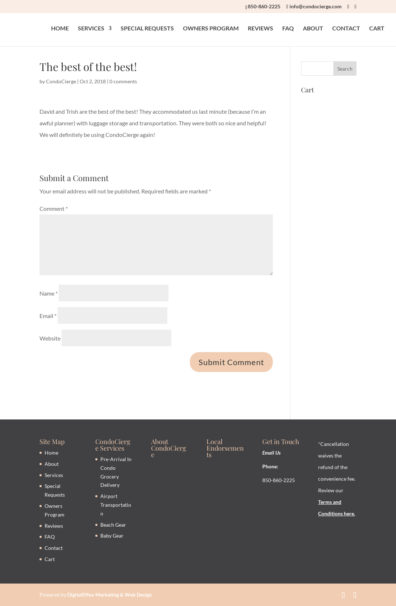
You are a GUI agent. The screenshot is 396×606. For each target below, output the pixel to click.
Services (54, 475)
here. (349, 513)
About (52, 464)
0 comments (123, 81)
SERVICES (91, 29)
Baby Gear (112, 535)
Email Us (271, 453)
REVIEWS (260, 29)
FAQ (288, 29)
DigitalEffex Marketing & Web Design (109, 595)
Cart (50, 559)
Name (48, 293)
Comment (53, 208)
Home (51, 453)
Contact (54, 548)
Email (48, 315)
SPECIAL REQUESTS (147, 29)
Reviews (54, 526)
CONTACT (346, 29)
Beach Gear (113, 525)
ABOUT (313, 29)
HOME (60, 29)
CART (376, 29)
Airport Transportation (115, 505)
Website (50, 338)
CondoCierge (61, 81)
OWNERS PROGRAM (211, 29)
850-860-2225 (264, 6)
